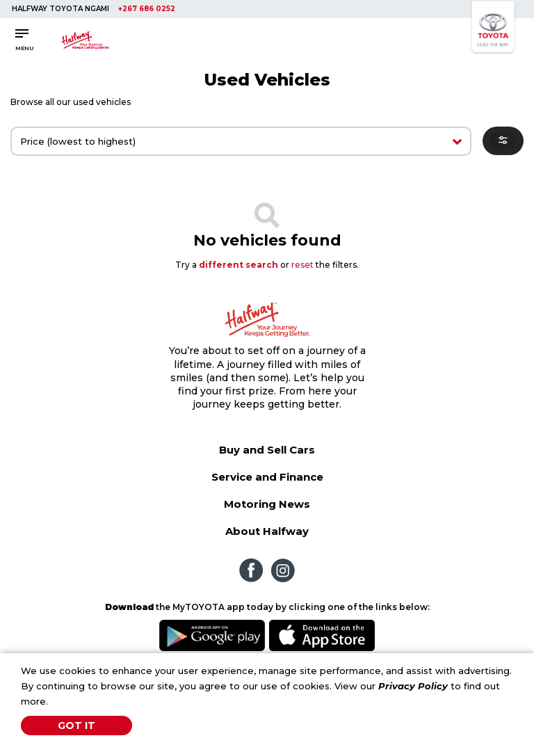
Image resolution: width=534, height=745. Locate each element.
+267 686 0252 (146, 8)
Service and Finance (267, 477)
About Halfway (267, 531)
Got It (76, 725)
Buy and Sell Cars (267, 450)
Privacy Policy (413, 685)
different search (238, 264)
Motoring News (267, 504)
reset (302, 264)
